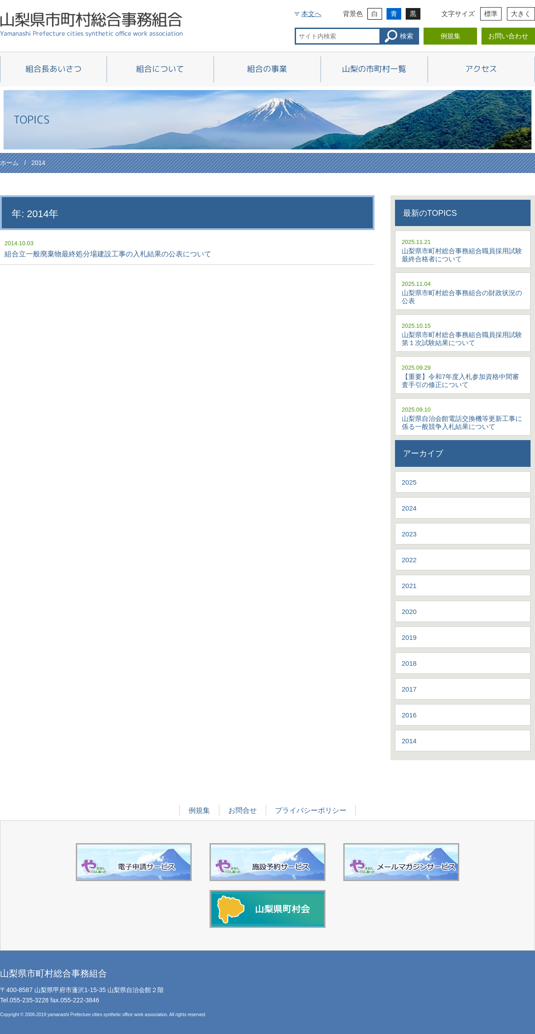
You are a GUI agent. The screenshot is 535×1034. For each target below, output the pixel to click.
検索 (399, 36)
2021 (409, 585)
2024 (409, 508)
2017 (409, 689)
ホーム (9, 162)
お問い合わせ (508, 36)
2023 (409, 534)
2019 (409, 637)
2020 (409, 611)
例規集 (450, 36)
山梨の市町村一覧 (374, 68)
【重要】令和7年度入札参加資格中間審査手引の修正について (460, 380)
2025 (409, 482)
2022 (409, 560)
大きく (521, 13)
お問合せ (242, 810)
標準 (491, 13)
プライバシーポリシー (310, 810)
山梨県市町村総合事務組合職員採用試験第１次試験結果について (462, 338)
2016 (409, 715)
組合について (160, 68)
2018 (409, 663)
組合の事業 (267, 68)
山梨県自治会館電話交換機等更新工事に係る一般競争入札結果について (462, 422)
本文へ (311, 13)
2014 (409, 741)
